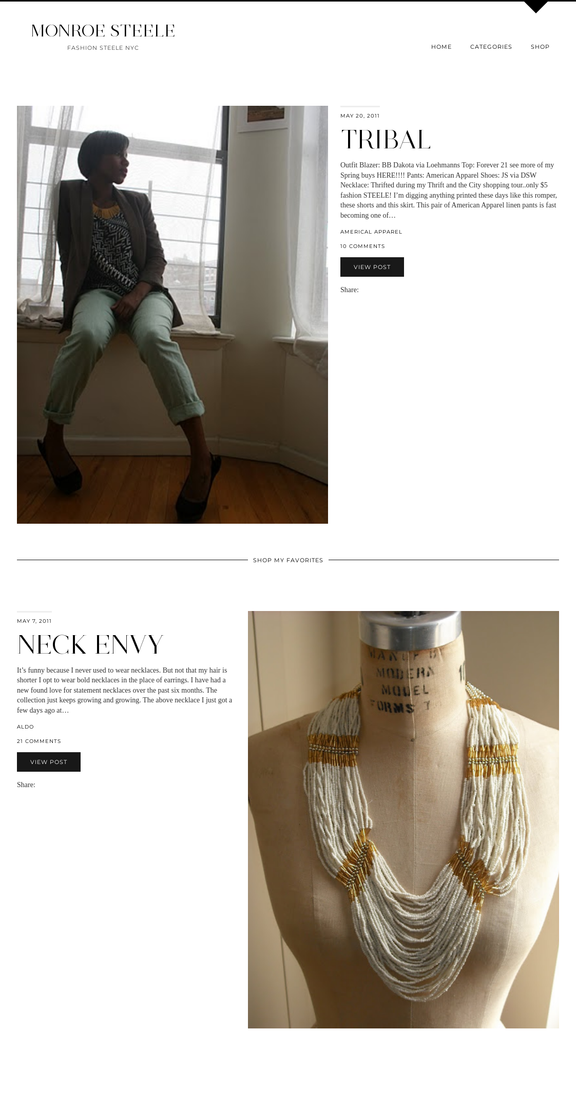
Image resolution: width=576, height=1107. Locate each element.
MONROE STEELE (103, 31)
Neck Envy (90, 644)
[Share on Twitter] (373, 289)
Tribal (386, 139)
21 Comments (39, 741)
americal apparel (371, 231)
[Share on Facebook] (368, 289)
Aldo (25, 726)
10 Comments (362, 246)
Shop (540, 46)
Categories (491, 46)
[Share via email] (363, 289)
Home (441, 46)
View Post (372, 267)
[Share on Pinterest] (378, 289)
